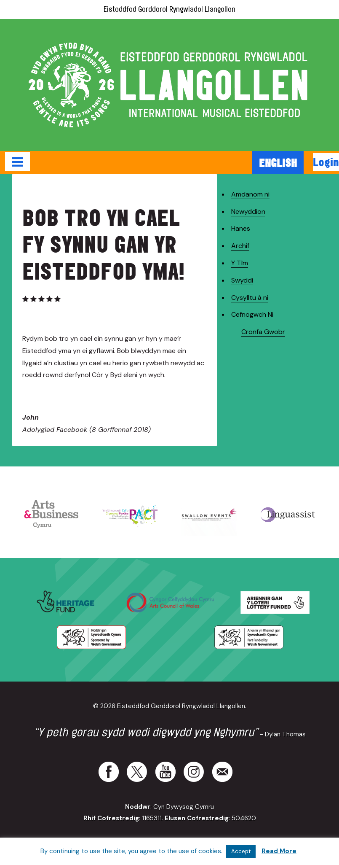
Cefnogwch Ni (252, 314)
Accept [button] (241, 851)
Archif (240, 245)
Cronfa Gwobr (263, 331)
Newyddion (248, 211)
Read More (279, 851)
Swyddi (242, 280)
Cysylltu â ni (249, 297)
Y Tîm (239, 263)
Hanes (240, 228)
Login (326, 162)
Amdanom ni (250, 194)
